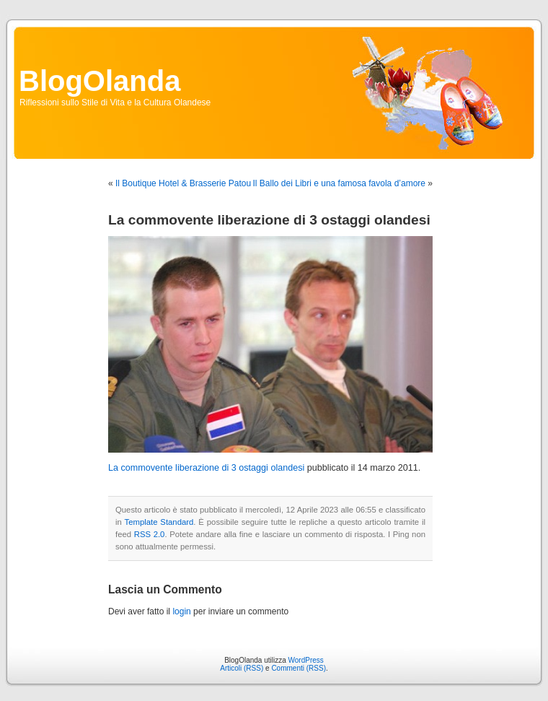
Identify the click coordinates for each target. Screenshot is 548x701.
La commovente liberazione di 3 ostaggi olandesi (206, 468)
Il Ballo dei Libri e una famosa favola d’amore (339, 183)
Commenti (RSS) (298, 668)
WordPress (306, 660)
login (181, 611)
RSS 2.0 (149, 534)
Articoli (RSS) (241, 668)
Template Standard (159, 522)
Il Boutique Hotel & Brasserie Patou (183, 183)
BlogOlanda (99, 81)
